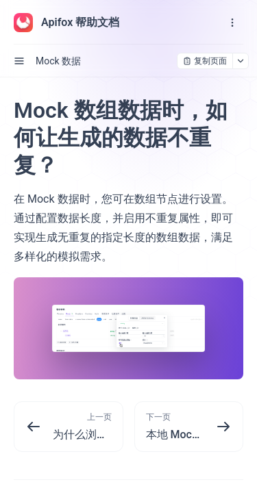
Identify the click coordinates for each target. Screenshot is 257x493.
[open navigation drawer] (232, 23)
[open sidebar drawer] (19, 61)
